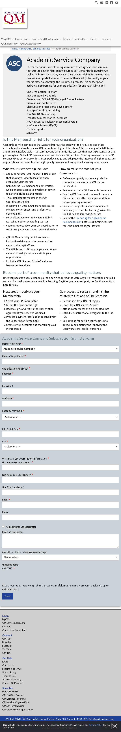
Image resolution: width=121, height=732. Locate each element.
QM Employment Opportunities (17, 709)
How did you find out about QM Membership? (24, 552)
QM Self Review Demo (13, 706)
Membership (21, 39)
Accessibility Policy (11, 679)
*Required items (10, 565)
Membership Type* (11, 344)
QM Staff (7, 626)
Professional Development (45, 39)
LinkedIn (6, 642)
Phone (5, 512)
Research (106, 39)
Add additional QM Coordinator (21, 527)
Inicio (14, 48)
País (4, 441)
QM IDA (6, 653)
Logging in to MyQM (12, 668)
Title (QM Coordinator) (13, 487)
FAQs (5, 661)
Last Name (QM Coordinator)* (16, 475)
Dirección (6, 374)
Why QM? (6, 39)
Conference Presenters (14, 630)
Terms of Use (9, 676)
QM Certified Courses (13, 695)
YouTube (6, 649)
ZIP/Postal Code (10, 429)
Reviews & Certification (74, 39)
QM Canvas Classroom (13, 623)
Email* (5, 499)
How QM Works (10, 691)
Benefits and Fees (41, 48)
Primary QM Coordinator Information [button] (26, 458)
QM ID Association (29, 43)
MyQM (5, 619)
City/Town (7, 398)
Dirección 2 (7, 386)
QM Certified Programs (14, 698)
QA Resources (8, 43)
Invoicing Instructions (13, 532)
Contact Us (8, 665)
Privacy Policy (9, 672)
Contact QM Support (12, 683)
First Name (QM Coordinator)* (16, 462)
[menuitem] (6, 39)
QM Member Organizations (15, 702)
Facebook (7, 645)
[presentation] (25, 578)
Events (94, 39)
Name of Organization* (13, 356)
